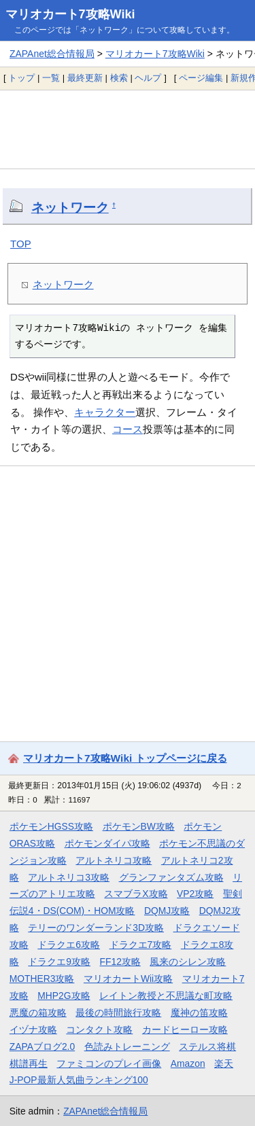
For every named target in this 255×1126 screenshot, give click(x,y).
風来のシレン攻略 (188, 961)
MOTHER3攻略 (42, 978)
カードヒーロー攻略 (185, 1029)
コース (127, 429)
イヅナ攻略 (33, 1029)
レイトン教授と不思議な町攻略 (166, 995)
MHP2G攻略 (63, 995)
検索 (119, 78)
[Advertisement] (127, 129)
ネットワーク (70, 207)
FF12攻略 (120, 961)
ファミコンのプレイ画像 (108, 1063)
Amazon (188, 1063)
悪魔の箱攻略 (38, 1012)
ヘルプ (148, 78)
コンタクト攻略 (99, 1029)
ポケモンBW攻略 (139, 826)
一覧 (51, 78)
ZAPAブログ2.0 (42, 1046)
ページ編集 (201, 78)
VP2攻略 (195, 893)
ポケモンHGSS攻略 (51, 826)
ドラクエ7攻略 (140, 944)
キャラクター (104, 412)
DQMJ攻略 (167, 910)
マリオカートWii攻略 (128, 978)
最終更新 (85, 78)
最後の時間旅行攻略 (118, 1012)
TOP (20, 243)
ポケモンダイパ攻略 (107, 843)
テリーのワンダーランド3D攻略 (96, 927)
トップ (21, 78)
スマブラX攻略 (135, 893)
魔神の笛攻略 (199, 1012)
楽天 (223, 1063)
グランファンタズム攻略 (171, 877)
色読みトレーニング (127, 1046)
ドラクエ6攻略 (68, 944)
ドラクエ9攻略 (59, 961)
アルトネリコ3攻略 (68, 877)
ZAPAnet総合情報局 (52, 53)
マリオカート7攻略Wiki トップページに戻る (125, 758)
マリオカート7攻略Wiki (70, 14)
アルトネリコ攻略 (113, 860)
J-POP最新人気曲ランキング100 (79, 1079)
